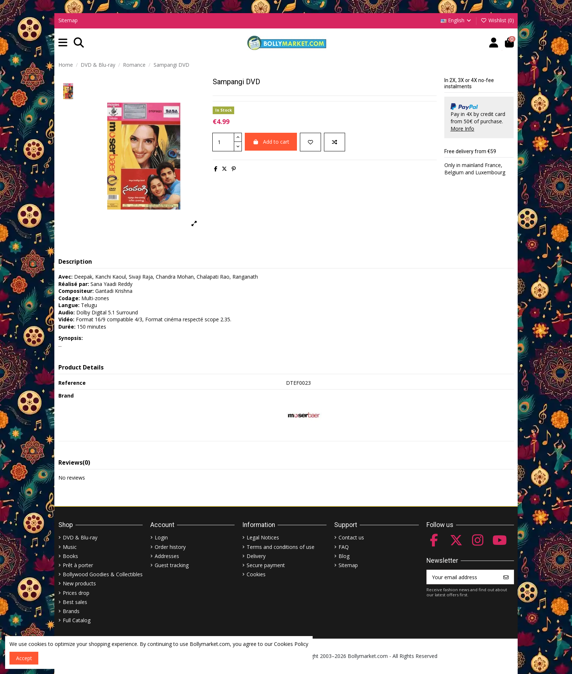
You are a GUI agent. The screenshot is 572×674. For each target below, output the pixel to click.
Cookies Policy (291, 643)
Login (161, 537)
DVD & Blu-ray (80, 537)
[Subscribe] (506, 577)
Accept (24, 658)
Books (70, 556)
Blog (344, 556)
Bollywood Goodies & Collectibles (103, 574)
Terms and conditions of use (280, 546)
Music (70, 546)
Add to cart (270, 141)
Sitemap (68, 20)
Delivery (256, 556)
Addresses (167, 556)
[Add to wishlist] (310, 142)
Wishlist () (497, 20)
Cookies (256, 574)
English (456, 20)
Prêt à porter (78, 565)
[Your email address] (463, 577)
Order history (170, 546)
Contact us (351, 537)
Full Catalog (76, 620)
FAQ (344, 546)
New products (79, 583)
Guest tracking (172, 565)
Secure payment (266, 565)
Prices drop (76, 592)
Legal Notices (263, 537)
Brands (71, 611)
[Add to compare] (334, 142)
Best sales (75, 602)
